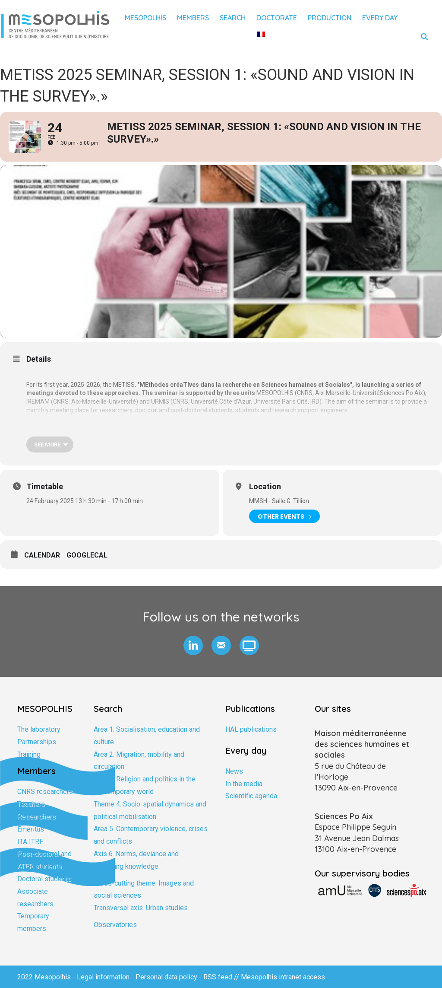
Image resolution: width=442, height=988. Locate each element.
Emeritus (30, 829)
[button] (193, 645)
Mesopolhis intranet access (283, 977)
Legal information (103, 977)
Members (193, 17)
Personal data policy (166, 977)
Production (329, 17)
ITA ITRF (30, 842)
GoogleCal (86, 555)
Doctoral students (44, 879)
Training (29, 754)
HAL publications (251, 729)
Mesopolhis (145, 17)
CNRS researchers (45, 791)
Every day (380, 17)
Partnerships (36, 742)
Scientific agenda (251, 796)
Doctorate (276, 17)
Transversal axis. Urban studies (141, 908)
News (234, 771)
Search (233, 17)
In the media (243, 784)
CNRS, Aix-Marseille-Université (338, 392)
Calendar (42, 555)
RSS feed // (222, 977)
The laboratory (38, 729)
